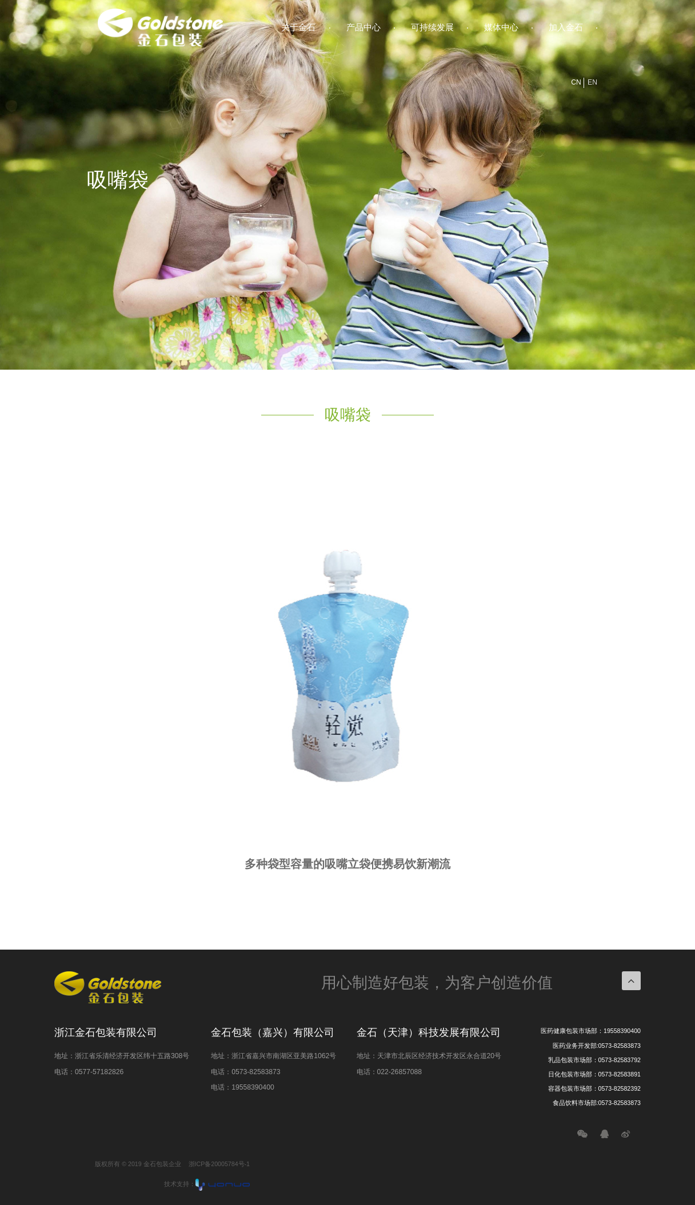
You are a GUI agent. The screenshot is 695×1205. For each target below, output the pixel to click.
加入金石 (566, 27)
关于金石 (298, 27)
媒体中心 (501, 27)
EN (592, 82)
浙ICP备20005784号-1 (219, 1163)
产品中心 (363, 27)
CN (576, 82)
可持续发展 (432, 27)
